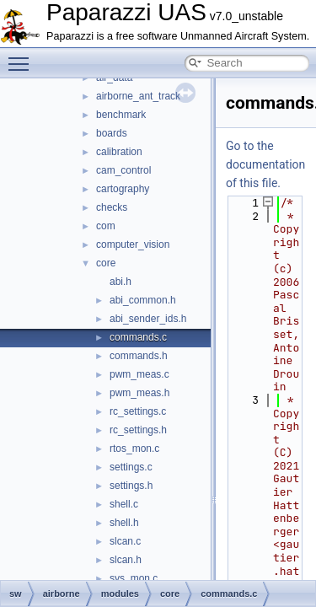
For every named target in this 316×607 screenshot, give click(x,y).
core (105, 263)
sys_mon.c (134, 578)
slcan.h (126, 560)
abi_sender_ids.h (148, 319)
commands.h (139, 356)
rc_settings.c (138, 411)
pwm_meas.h (139, 393)
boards (111, 133)
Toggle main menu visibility (22, 56)
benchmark (121, 115)
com (105, 226)
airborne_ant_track (138, 96)
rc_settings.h (138, 430)
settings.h (131, 486)
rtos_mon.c (134, 448)
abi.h (120, 281)
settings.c (131, 467)
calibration (119, 152)
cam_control (123, 170)
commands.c (138, 337)
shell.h (124, 523)
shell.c (124, 504)
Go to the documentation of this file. (265, 164)
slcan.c (125, 541)
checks (111, 207)
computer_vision (132, 244)
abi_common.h (143, 300)
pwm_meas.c (139, 374)
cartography (122, 189)
